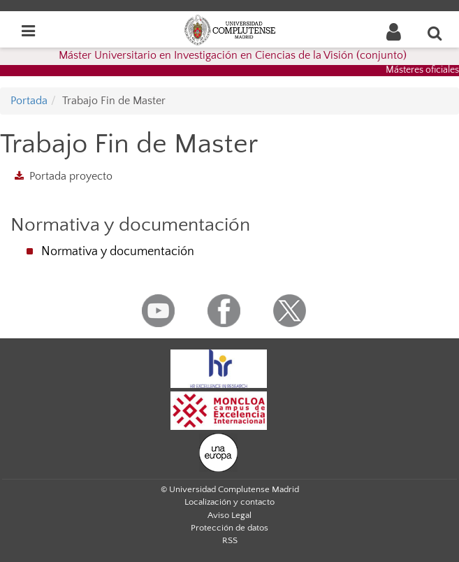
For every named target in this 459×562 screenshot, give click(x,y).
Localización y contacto (229, 502)
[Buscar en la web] (435, 32)
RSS (230, 540)
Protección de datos (229, 528)
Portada (29, 100)
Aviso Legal (229, 515)
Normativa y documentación (117, 252)
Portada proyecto (70, 176)
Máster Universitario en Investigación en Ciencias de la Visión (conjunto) (233, 55)
